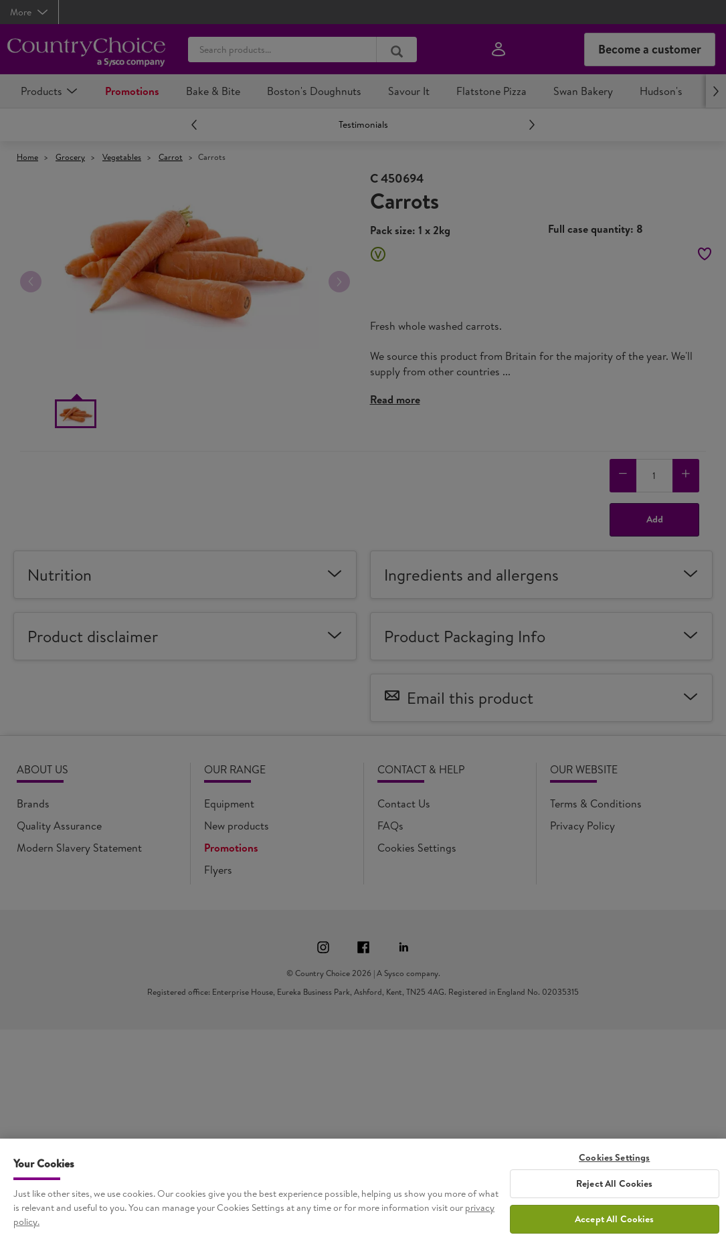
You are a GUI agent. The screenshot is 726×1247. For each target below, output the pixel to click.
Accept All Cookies (614, 1219)
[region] (363, 1193)
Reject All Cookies (614, 1183)
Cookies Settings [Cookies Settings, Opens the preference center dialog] (614, 1157)
